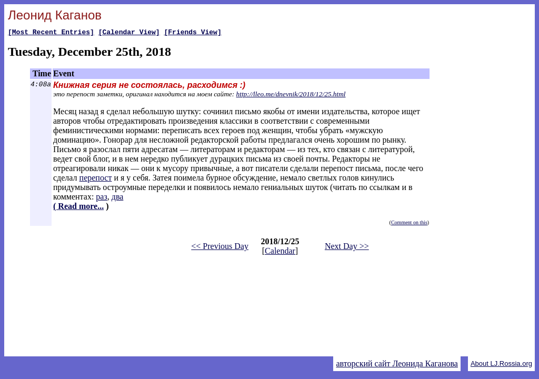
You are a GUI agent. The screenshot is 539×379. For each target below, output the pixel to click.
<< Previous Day (219, 247)
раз (101, 198)
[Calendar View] (129, 33)
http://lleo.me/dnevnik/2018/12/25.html (291, 95)
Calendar (280, 252)
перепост (95, 179)
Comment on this (409, 224)
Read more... (81, 207)
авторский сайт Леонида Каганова (396, 363)
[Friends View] (192, 33)
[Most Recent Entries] (51, 33)
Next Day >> (347, 247)
